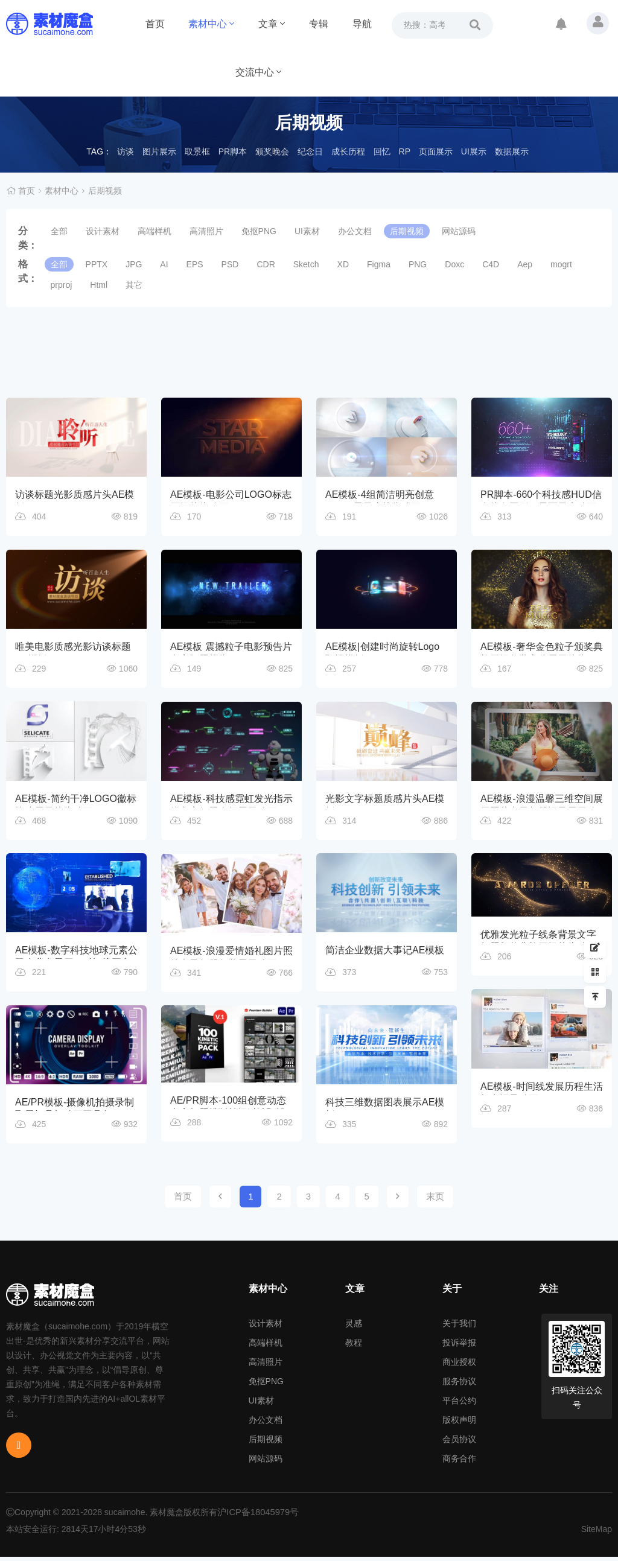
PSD (230, 264)
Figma (378, 264)
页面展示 (436, 151)
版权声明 (459, 1424)
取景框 (197, 151)
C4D (490, 264)
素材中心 (211, 24)
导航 (362, 24)
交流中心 (258, 72)
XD (343, 264)
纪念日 (310, 151)
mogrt (561, 264)
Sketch (306, 264)
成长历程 (348, 151)
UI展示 (473, 151)
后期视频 (105, 191)
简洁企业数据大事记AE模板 (384, 953)
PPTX (97, 264)
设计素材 (102, 231)
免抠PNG (258, 231)
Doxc (454, 264)
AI (164, 264)
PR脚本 (232, 151)
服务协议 (459, 1385)
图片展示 (159, 151)
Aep (524, 264)
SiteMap (596, 1533)
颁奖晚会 (272, 151)
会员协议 (459, 1443)
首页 (155, 24)
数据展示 (512, 151)
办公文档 (355, 231)
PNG (418, 264)
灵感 (353, 1327)
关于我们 (459, 1327)
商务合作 (459, 1462)
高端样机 (154, 231)
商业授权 (459, 1366)
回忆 (382, 151)
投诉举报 (459, 1347)
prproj (61, 285)
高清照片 (206, 231)
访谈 (125, 151)
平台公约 (459, 1405)
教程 (353, 1347)
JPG (134, 264)
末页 (435, 1200)
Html (98, 285)
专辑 (318, 24)
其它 (134, 285)
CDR (265, 264)
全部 (59, 231)
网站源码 (459, 231)
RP (404, 151)
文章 (271, 24)
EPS (194, 264)
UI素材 (307, 231)
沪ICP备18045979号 (256, 1516)
